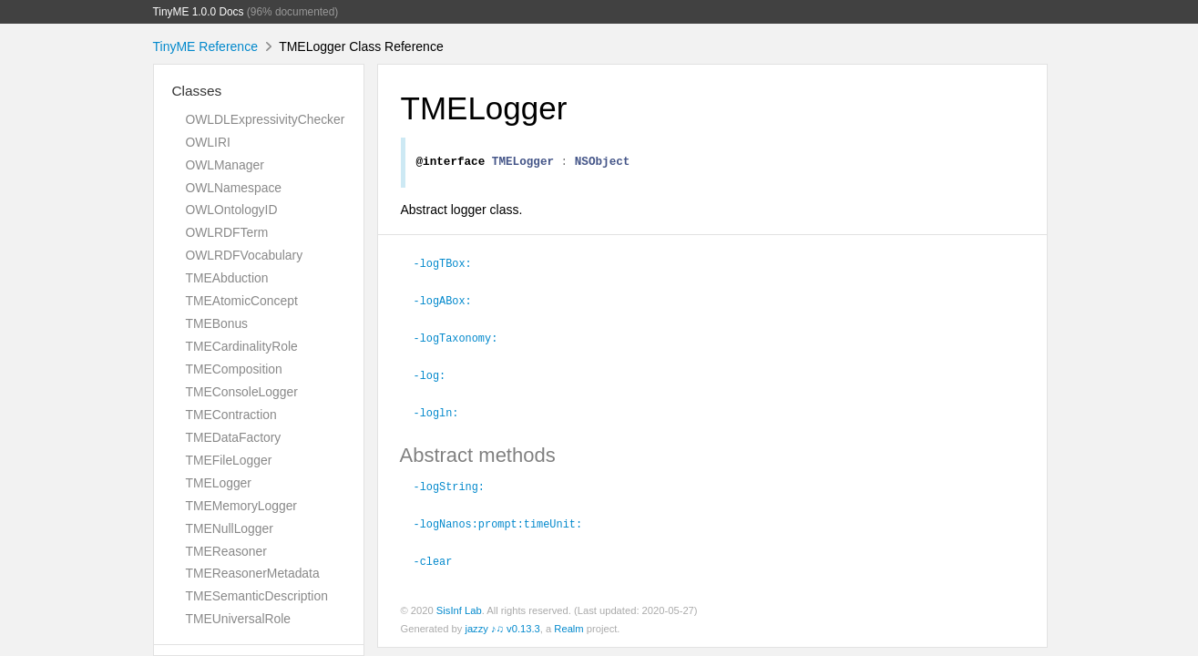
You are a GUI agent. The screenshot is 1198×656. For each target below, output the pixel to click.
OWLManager (225, 165)
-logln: (444, 411)
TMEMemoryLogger (241, 505)
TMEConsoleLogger (242, 391)
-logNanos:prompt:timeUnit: (506, 520)
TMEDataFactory (234, 437)
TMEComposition (234, 369)
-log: (437, 374)
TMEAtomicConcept (242, 300)
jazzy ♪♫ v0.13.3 (502, 624)
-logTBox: (450, 265)
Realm (568, 624)
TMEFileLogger (229, 460)
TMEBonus (217, 323)
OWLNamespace (234, 187)
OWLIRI (208, 142)
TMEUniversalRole (239, 618)
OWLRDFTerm (227, 232)
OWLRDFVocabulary (244, 255)
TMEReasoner (226, 551)
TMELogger (218, 483)
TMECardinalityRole (242, 346)
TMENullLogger (229, 528)
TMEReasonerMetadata (253, 573)
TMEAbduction (227, 278)
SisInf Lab (459, 605)
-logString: (457, 484)
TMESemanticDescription (257, 596)
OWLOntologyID (232, 209)
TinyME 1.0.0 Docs (198, 11)
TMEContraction (231, 414)
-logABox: (450, 301)
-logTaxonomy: (463, 338)
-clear (441, 556)
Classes (197, 90)
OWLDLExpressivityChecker (265, 119)
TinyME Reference (205, 46)
